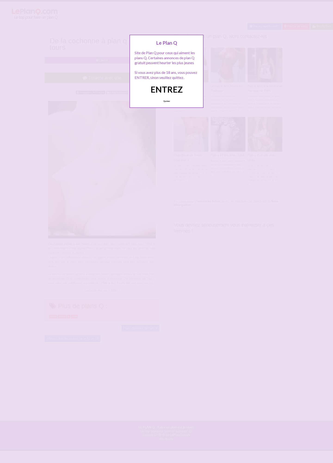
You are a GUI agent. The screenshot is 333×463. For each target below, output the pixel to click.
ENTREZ (167, 89)
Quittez (166, 101)
